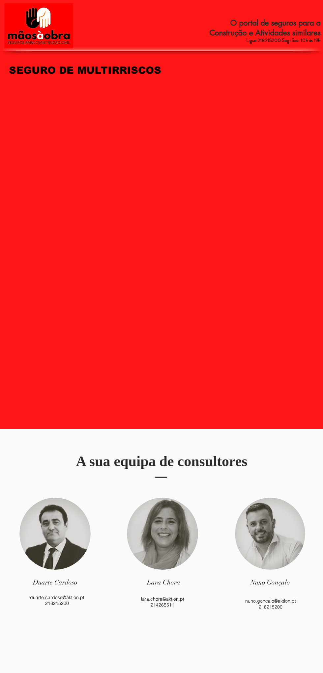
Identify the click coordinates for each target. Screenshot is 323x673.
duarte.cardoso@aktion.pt (57, 597)
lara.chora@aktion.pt (162, 599)
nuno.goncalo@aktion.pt (270, 601)
